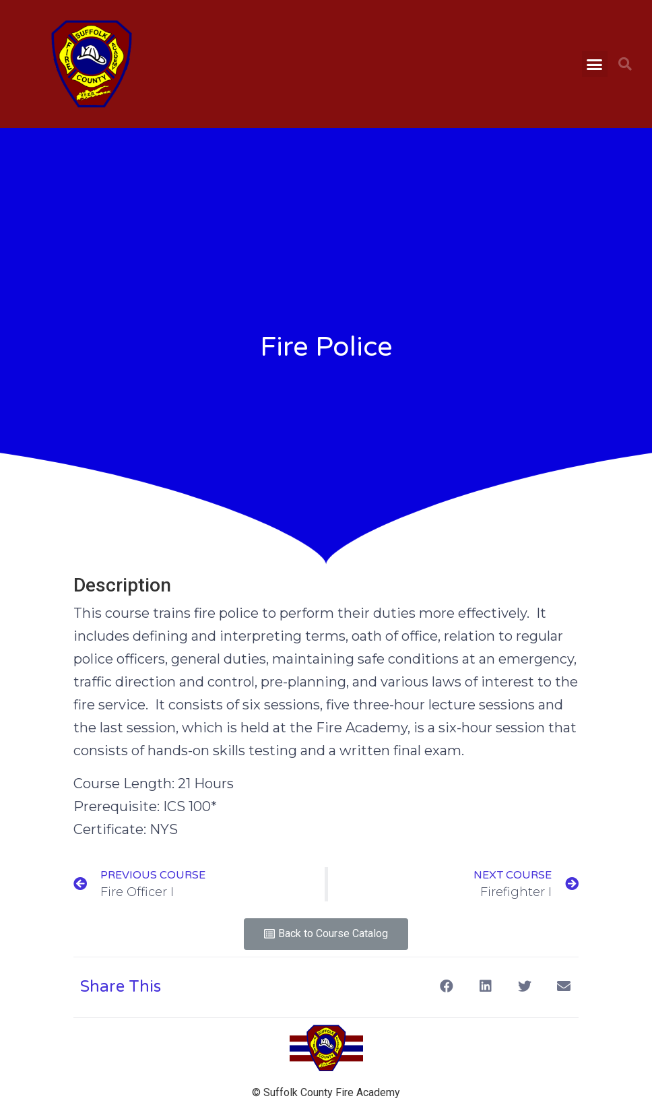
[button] (595, 64)
